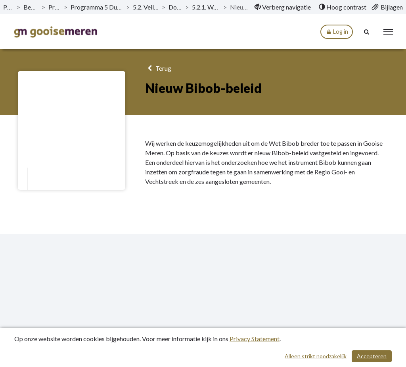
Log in (336, 32)
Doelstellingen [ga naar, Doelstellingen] (175, 7)
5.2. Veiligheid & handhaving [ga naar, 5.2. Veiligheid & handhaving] (146, 7)
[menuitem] (282, 7)
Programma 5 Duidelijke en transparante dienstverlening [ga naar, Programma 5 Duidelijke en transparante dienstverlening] (97, 7)
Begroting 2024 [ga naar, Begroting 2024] (30, 7)
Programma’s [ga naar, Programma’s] (54, 7)
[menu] (388, 32)
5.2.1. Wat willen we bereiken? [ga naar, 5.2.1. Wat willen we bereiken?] (206, 7)
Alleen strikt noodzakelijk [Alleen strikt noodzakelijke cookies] (316, 356)
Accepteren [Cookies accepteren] (372, 356)
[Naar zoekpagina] (367, 31)
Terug (158, 68)
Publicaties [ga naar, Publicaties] (8, 7)
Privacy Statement (255, 338)
